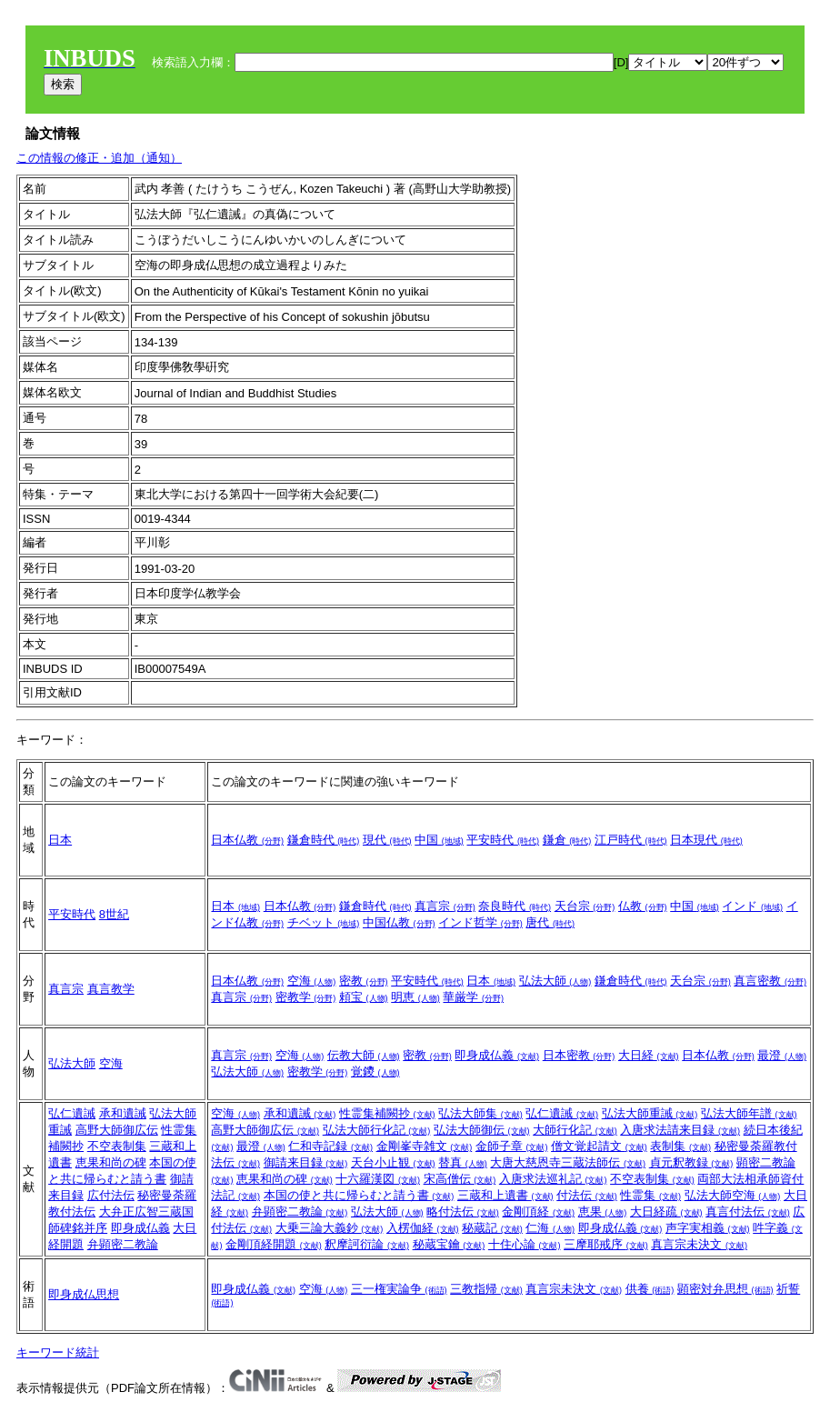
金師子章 (511, 1146)
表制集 (680, 1146)
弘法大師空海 (733, 1195)
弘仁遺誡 (71, 1113)
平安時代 (502, 839)
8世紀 (114, 914)
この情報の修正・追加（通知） (99, 158)
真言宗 (445, 906)
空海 (311, 980)
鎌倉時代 (323, 839)
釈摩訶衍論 (367, 1244)
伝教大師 (363, 1055)
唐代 (550, 922)
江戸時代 (631, 839)
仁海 (550, 1228)
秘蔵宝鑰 (449, 1244)
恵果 (602, 1211)
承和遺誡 (122, 1113)
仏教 (642, 906)
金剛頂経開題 (273, 1244)
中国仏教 (399, 922)
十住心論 (524, 1244)
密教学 (305, 997)
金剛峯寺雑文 (424, 1146)
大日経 (648, 1055)
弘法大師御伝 (482, 1130)
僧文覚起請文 (599, 1146)
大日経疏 (666, 1211)
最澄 (781, 1055)
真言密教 (770, 980)
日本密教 (579, 1055)
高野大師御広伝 (116, 1130)
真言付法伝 (747, 1211)
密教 (363, 980)
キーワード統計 (57, 1352)
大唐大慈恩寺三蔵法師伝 (567, 1162)
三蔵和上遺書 (505, 1195)
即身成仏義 (497, 1055)
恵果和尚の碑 (110, 1162)
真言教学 (111, 989)
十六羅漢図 (377, 1179)
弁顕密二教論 (122, 1244)
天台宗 (585, 906)
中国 (439, 839)
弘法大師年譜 (749, 1113)
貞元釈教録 (691, 1162)
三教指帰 (486, 1289)
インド (752, 906)
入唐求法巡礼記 (553, 1179)
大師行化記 (575, 1130)
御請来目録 (306, 1162)
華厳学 (473, 997)
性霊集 (650, 1195)
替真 (462, 1162)
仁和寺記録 (330, 1146)
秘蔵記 (492, 1228)
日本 (60, 839)
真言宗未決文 (699, 1244)
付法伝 (586, 1195)
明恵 (415, 997)
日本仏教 (247, 839)
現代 (387, 839)
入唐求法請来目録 (680, 1130)
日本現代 (706, 839)
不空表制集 (116, 1146)
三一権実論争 (399, 1289)
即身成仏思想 (83, 1294)
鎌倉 (567, 839)
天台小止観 (393, 1162)
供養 (650, 1289)
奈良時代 (514, 906)
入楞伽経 (422, 1228)
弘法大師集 (480, 1113)
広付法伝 (111, 1195)
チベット (323, 922)
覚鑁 (375, 1071)
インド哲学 (480, 922)
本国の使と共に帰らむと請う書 (359, 1195)
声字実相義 (707, 1228)
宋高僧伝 (460, 1179)
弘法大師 (555, 980)
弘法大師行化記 (377, 1130)
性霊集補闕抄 (387, 1113)
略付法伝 (462, 1211)
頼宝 (363, 997)
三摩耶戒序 (606, 1244)
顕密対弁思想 (725, 1289)
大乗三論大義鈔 (329, 1228)
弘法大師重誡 (650, 1113)
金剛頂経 (538, 1211)
